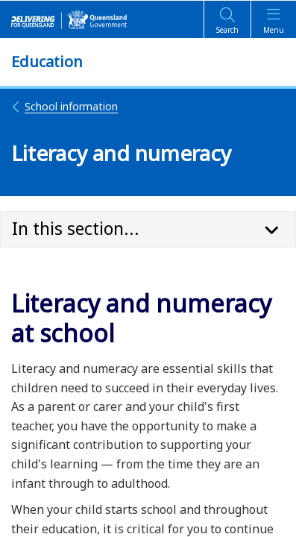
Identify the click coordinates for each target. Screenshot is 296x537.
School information (64, 106)
